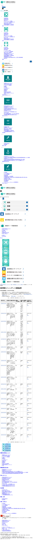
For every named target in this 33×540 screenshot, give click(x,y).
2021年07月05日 (3, 321)
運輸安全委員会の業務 (8, 84)
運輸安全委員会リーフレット (7, 464)
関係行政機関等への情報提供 (9, 24)
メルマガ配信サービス (8, 173)
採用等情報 (6, 175)
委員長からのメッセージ (8, 83)
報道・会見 (4, 145)
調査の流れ (4, 460)
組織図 (5, 86)
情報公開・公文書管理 (8, 179)
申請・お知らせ (4, 233)
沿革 (3, 465)
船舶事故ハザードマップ (8, 127)
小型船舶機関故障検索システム (9, 131)
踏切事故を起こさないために (9, 107)
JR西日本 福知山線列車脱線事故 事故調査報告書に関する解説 (14, 159)
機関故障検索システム (8, 56)
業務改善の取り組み (5, 161)
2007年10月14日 (3, 365)
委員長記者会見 (6, 143)
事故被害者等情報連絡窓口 (6, 530)
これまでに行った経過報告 (8, 51)
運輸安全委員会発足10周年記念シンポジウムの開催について (14, 160)
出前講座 (5, 172)
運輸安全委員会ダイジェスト (9, 38)
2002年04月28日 (3, 434)
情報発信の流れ (6, 126)
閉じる (1, 237)
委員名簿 (5, 87)
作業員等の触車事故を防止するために (10, 108)
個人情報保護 (6, 180)
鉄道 (3, 40)
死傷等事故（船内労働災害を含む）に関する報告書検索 (13, 57)
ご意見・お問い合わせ (6, 529)
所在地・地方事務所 (5, 463)
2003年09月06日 (3, 412)
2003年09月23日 (3, 408)
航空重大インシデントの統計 (18, 284)
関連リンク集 (4, 528)
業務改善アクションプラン (8, 158)
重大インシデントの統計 (8, 35)
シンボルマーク (6, 88)
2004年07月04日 (3, 398)
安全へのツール (4, 115)
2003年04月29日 (3, 423)
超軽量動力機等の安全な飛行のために (10, 114)
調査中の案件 (6, 33)
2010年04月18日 (3, 360)
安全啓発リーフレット (8, 110)
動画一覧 (5, 58)
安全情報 (3, 132)
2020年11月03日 (3, 332)
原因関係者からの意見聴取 (8, 176)
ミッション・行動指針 (8, 85)
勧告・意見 (6, 37)
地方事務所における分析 (8, 54)
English (3, 235)
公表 (27, 305)
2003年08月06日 (3, 417)
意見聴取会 (6, 181)
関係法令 (3, 462)
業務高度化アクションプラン (9, 156)
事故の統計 (6, 34)
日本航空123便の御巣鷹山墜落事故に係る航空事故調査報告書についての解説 (17, 157)
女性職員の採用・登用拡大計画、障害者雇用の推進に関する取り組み (15, 177)
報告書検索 (6, 32)
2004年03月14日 (3, 403)
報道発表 (5, 144)
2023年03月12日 (3, 313)
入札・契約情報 (6, 174)
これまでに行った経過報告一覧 (9, 36)
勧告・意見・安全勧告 (8, 52)
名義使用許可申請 (7, 178)
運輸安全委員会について (6, 228)
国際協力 (3, 461)
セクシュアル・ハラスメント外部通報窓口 (11, 182)
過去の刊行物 (6, 112)
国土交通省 (4, 236)
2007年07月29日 (3, 377)
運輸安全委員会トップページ (5, 284)
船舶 (3, 59)
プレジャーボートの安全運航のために (10, 111)
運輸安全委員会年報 (7, 109)
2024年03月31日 (3, 303)
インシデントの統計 (7, 50)
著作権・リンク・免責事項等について (8, 527)
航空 (3, 25)
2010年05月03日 (3, 351)
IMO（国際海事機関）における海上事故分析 (11, 113)
